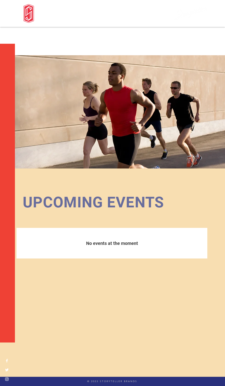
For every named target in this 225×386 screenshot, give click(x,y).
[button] (8, 7)
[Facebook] (7, 360)
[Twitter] (7, 370)
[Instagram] (7, 379)
